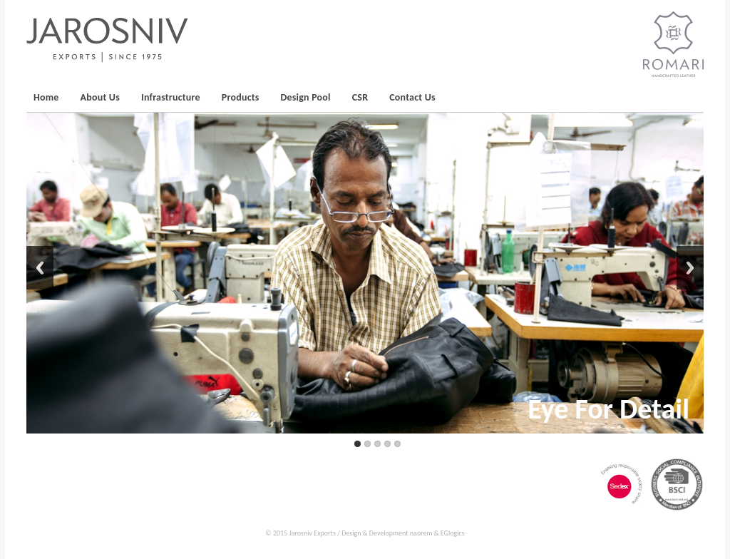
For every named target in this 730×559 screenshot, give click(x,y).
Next (690, 267)
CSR (360, 97)
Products (240, 97)
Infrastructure (170, 97)
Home (46, 97)
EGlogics (453, 533)
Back (39, 267)
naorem (421, 533)
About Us (100, 97)
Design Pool (306, 97)
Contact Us (412, 97)
